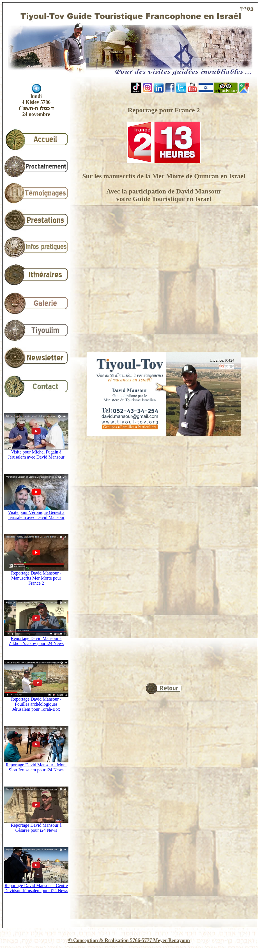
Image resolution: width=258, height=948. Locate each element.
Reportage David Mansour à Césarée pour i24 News (36, 826)
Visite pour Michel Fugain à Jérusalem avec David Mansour (36, 452)
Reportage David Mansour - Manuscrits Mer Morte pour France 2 (36, 576)
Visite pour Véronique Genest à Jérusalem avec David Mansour (36, 513)
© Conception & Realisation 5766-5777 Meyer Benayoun (129, 940)
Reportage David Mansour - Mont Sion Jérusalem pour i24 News (36, 765)
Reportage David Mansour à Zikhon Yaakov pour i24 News (36, 639)
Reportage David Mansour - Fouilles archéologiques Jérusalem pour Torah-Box (36, 702)
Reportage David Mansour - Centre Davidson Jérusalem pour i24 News (36, 886)
